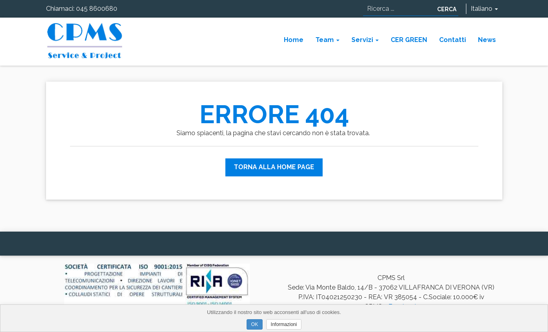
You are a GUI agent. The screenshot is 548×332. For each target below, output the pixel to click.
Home (293, 40)
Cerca (446, 9)
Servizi (365, 40)
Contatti (452, 40)
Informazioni (284, 324)
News (487, 40)
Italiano (484, 8)
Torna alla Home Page (274, 167)
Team (327, 40)
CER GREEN (409, 40)
